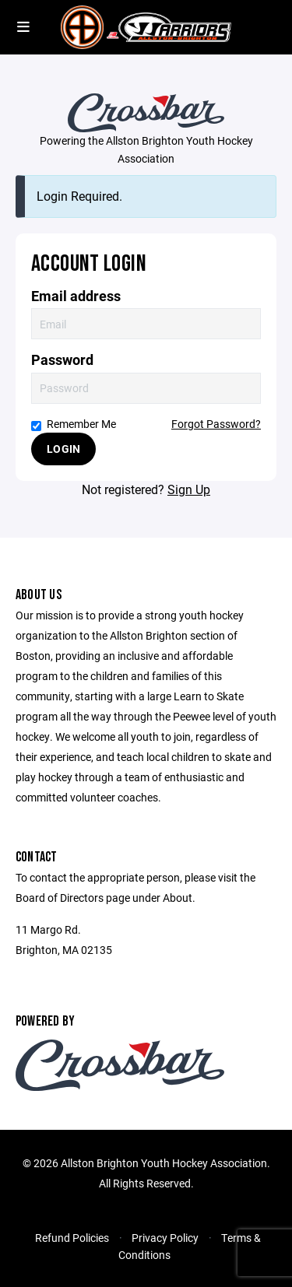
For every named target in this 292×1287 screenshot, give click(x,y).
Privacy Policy (165, 1237)
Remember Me (73, 423)
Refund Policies (72, 1237)
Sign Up (188, 489)
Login (63, 448)
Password (62, 360)
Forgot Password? (216, 423)
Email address (76, 296)
